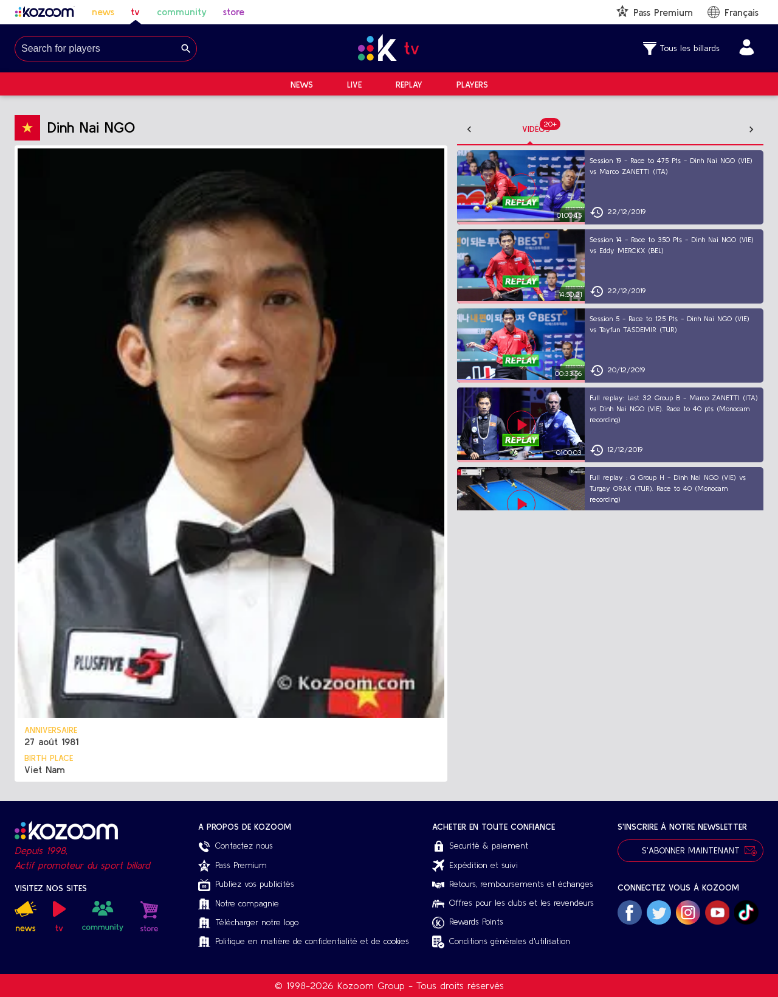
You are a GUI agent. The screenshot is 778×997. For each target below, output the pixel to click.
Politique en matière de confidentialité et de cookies (303, 942)
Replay (409, 84)
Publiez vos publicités (246, 885)
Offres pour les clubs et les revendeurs (513, 903)
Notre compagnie (238, 904)
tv (135, 11)
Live (354, 84)
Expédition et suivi (475, 866)
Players (472, 84)
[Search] (186, 48)
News (302, 84)
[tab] (511, 129)
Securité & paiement (480, 847)
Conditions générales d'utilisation (501, 942)
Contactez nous (235, 847)
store (233, 11)
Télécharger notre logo (248, 923)
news (103, 11)
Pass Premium (232, 866)
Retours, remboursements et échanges (512, 884)
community (182, 11)
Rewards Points (467, 923)
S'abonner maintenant (690, 850)
